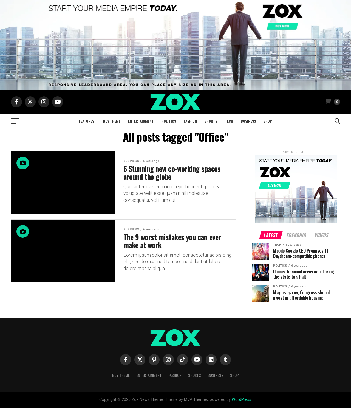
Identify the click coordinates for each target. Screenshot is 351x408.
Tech (229, 121)
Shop (268, 121)
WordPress (241, 399)
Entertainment (141, 121)
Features (86, 121)
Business (248, 121)
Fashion (190, 121)
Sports (211, 121)
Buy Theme (111, 121)
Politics (169, 121)
